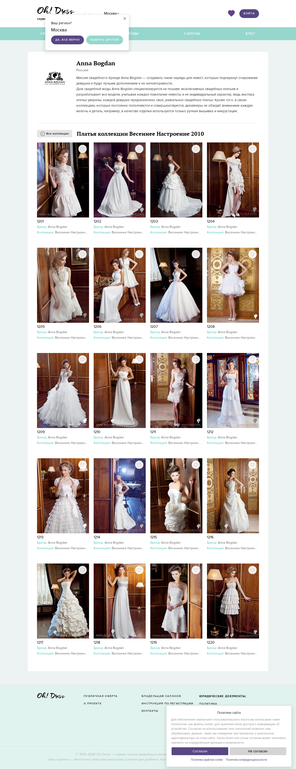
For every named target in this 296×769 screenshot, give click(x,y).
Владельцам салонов (161, 696)
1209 (41, 432)
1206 (97, 326)
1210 (97, 432)
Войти (249, 13)
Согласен (200, 751)
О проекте (93, 703)
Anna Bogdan (57, 227)
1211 (153, 432)
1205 (41, 326)
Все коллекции (57, 134)
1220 (211, 642)
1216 (210, 537)
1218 (97, 642)
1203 (154, 221)
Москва (110, 13)
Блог (251, 34)
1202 (97, 221)
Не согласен (258, 751)
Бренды (131, 34)
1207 (154, 326)
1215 (153, 537)
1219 (153, 642)
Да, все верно (67, 40)
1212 (210, 432)
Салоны (192, 34)
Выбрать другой (104, 40)
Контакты (150, 711)
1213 (40, 537)
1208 (211, 326)
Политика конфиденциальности (246, 759)
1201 (40, 221)
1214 (97, 537)
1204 (211, 221)
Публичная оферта (100, 696)
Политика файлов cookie (207, 759)
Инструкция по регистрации (167, 703)
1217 (40, 642)
